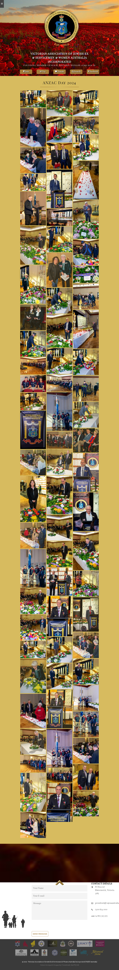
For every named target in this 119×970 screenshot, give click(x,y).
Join (26, 71)
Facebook (93, 71)
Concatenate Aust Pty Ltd (70, 965)
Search (76, 71)
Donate (59, 71)
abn (92, 916)
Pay (43, 71)
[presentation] (51, 926)
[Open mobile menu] (2, 4)
